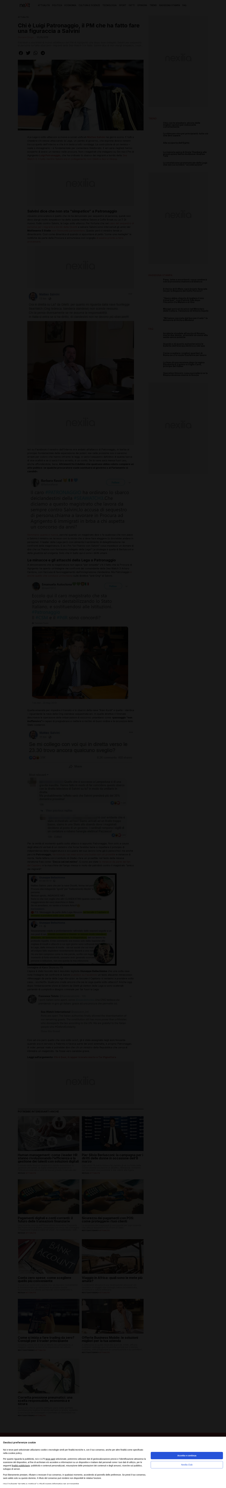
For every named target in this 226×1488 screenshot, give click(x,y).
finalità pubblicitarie (21, 1465)
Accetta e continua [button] (186, 1455)
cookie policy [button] (15, 1453)
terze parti (50, 1459)
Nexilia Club (187, 1464)
